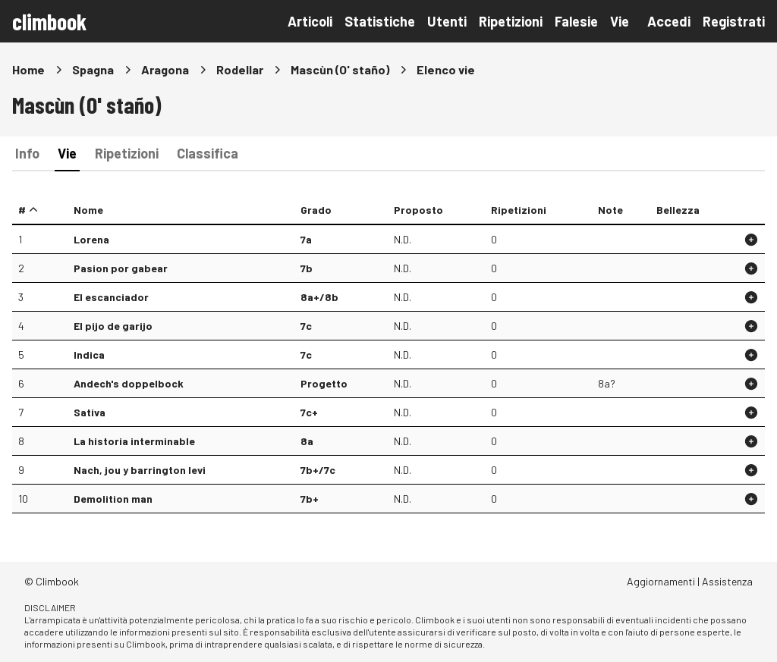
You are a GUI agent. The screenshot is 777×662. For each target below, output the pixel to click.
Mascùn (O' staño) (340, 69)
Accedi (668, 21)
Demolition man (113, 498)
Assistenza (727, 581)
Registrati (734, 21)
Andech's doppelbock (129, 383)
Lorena (91, 239)
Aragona (165, 69)
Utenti (447, 21)
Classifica (207, 153)
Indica (89, 354)
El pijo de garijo (113, 325)
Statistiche (379, 21)
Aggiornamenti (661, 581)
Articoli (310, 21)
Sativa (89, 412)
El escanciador (111, 296)
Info (27, 153)
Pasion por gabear (121, 268)
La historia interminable (134, 441)
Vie (619, 21)
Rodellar (239, 69)
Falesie (576, 21)
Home (28, 69)
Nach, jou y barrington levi (140, 469)
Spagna (93, 69)
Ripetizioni (511, 21)
